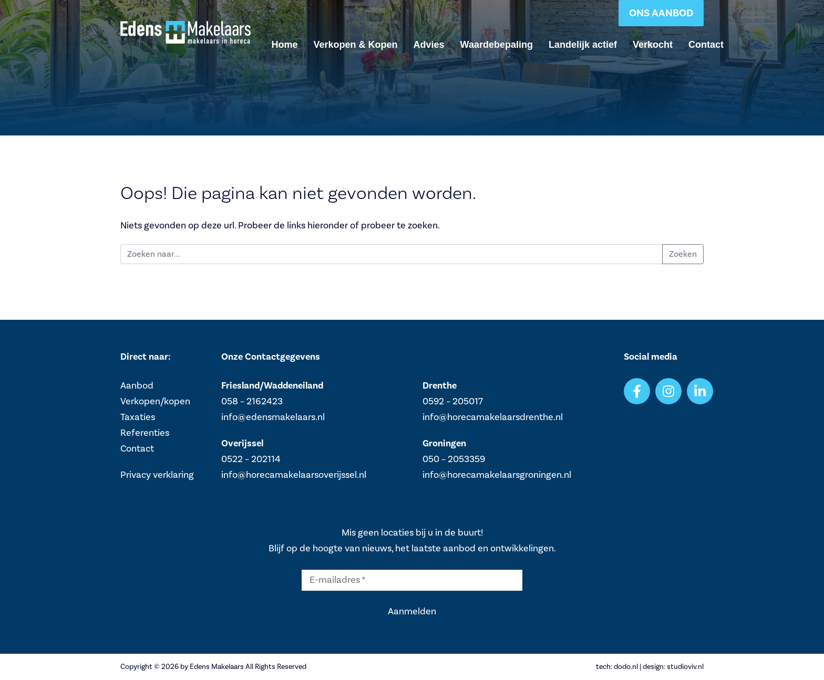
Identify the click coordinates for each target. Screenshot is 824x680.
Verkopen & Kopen (356, 44)
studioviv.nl (685, 667)
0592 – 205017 (453, 401)
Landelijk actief (583, 44)
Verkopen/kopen (155, 401)
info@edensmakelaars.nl (273, 417)
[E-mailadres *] (412, 580)
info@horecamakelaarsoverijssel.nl (293, 475)
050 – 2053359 (454, 459)
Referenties (144, 433)
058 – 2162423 (252, 401)
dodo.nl (626, 667)
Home (285, 44)
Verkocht (653, 44)
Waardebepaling (496, 44)
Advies (429, 44)
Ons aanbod (661, 13)
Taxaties (137, 417)
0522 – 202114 (251, 459)
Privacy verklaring (157, 475)
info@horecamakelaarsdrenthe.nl (493, 417)
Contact (706, 44)
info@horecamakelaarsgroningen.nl (497, 475)
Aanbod (136, 386)
